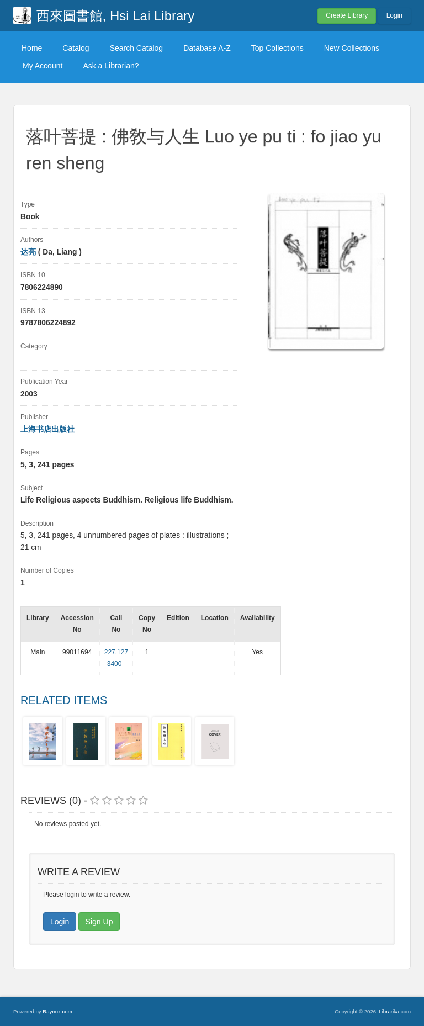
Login (394, 15)
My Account (42, 65)
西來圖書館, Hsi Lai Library (115, 15)
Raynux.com (57, 1011)
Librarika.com (395, 1011)
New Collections (351, 48)
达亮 (28, 252)
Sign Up (99, 921)
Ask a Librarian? (111, 65)
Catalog (75, 48)
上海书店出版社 (47, 429)
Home (32, 48)
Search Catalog (136, 48)
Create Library (347, 15)
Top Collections (277, 48)
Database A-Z (207, 48)
